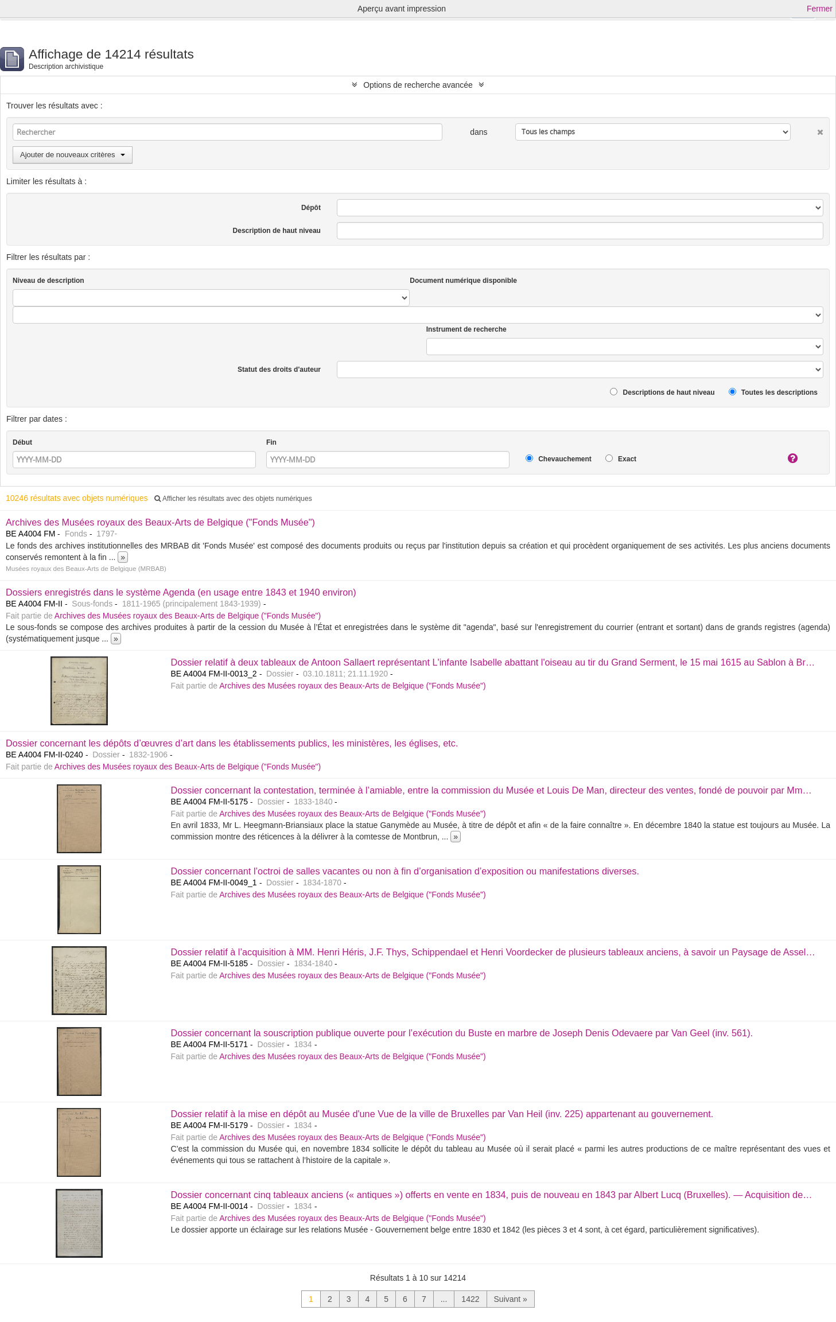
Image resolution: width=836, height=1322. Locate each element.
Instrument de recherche (466, 329)
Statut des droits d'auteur (279, 370)
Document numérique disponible (463, 281)
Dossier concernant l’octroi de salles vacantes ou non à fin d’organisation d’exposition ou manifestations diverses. (404, 871)
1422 (470, 1299)
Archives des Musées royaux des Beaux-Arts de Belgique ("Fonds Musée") (160, 522)
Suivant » (510, 1299)
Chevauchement (559, 458)
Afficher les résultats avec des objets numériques (233, 499)
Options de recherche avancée (418, 85)
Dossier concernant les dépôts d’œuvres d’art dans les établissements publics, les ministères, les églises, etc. (232, 743)
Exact (620, 458)
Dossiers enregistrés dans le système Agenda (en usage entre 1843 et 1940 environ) (181, 592)
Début (22, 442)
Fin (271, 442)
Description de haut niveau (277, 231)
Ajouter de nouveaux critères (72, 154)
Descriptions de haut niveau (662, 392)
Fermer (820, 8)
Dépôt (311, 208)
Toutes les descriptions (773, 392)
